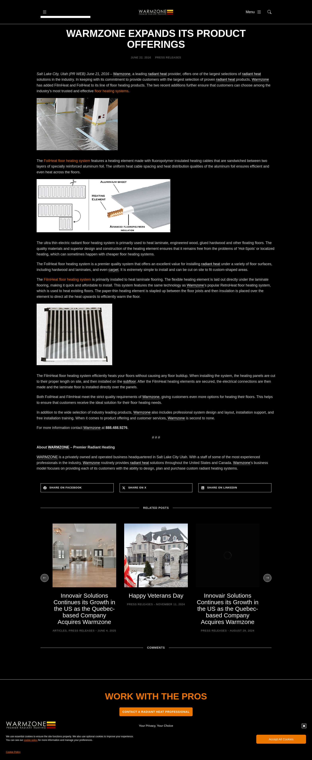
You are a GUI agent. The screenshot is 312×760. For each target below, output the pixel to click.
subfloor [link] (129, 393)
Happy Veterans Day (156, 607)
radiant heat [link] (157, 86)
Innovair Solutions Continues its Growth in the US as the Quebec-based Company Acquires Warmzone (84, 620)
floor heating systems (111, 103)
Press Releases (168, 69)
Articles (60, 642)
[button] (304, 726)
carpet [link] (113, 282)
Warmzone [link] (121, 86)
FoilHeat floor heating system (67, 173)
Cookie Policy (13, 752)
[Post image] (84, 567)
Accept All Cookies (281, 739)
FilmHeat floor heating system (67, 291)
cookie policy (31, 740)
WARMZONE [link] (58, 459)
